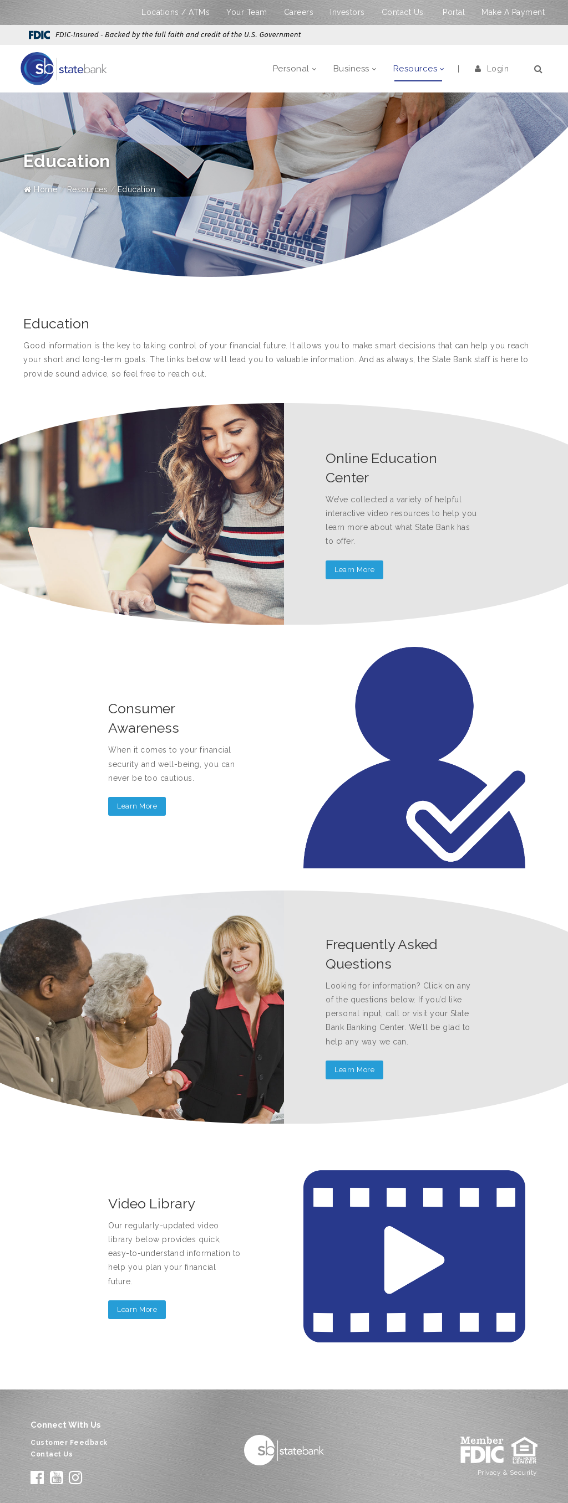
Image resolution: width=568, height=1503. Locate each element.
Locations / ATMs (175, 12)
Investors (347, 12)
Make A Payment (513, 12)
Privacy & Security (507, 1472)
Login (492, 68)
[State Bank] (64, 68)
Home (40, 189)
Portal (454, 12)
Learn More (354, 569)
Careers (299, 12)
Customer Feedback (69, 1443)
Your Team (246, 12)
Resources (87, 189)
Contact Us (403, 12)
